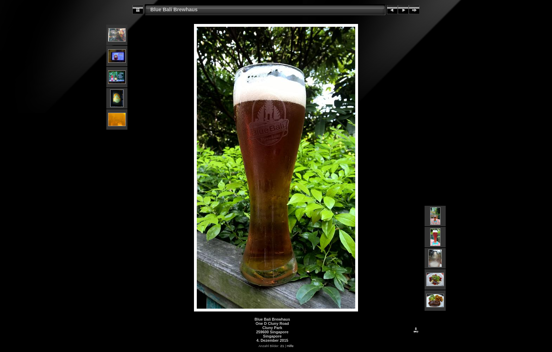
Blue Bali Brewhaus (173, 9)
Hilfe (290, 346)
